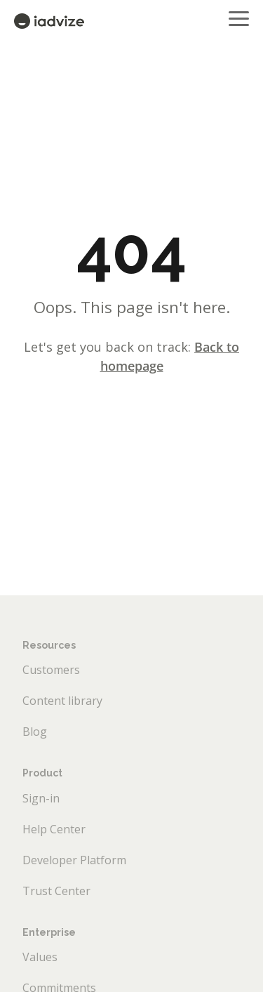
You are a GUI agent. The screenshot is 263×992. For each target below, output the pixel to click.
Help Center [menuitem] (54, 829)
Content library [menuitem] (62, 700)
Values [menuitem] (40, 957)
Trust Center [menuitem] (56, 891)
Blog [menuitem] (34, 731)
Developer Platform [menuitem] (74, 860)
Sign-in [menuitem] (41, 798)
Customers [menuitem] (51, 669)
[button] (239, 17)
